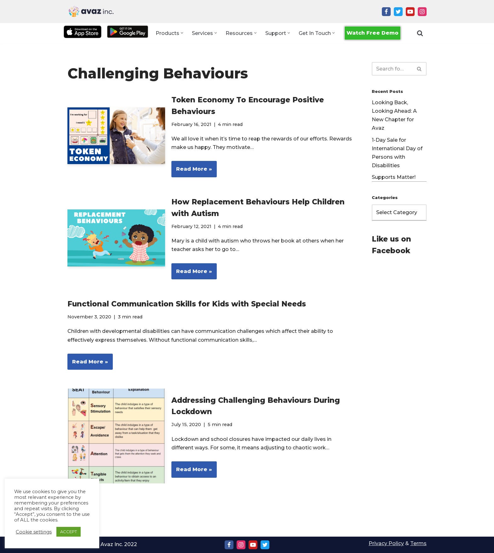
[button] (182, 33)
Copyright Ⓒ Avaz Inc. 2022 (102, 544)
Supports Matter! (394, 177)
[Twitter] (398, 11)
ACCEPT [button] (68, 531)
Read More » (191, 171)
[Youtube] (410, 11)
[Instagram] (422, 11)
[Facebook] (386, 11)
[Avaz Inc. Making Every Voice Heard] (91, 11)
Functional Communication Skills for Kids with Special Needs (186, 303)
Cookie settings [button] (34, 532)
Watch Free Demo (373, 33)
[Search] (420, 33)
